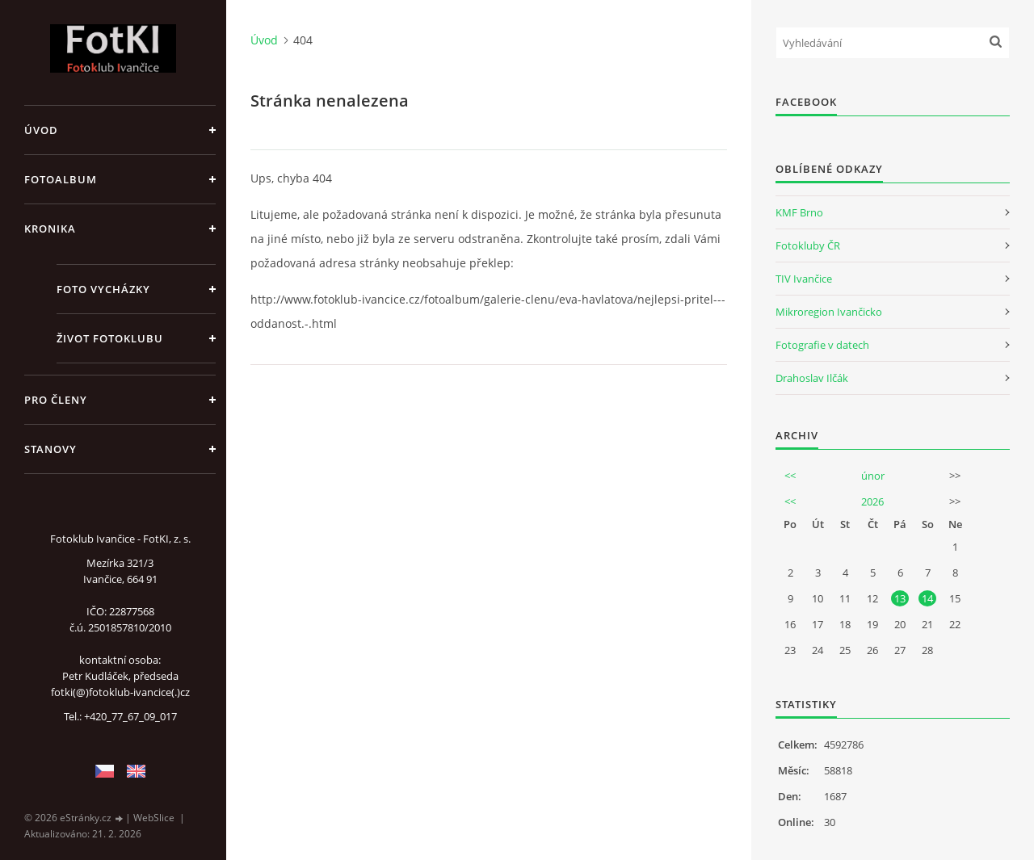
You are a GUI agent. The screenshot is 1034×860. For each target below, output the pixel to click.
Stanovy (50, 449)
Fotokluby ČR (808, 245)
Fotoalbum (60, 179)
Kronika (50, 228)
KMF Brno (799, 212)
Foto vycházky (103, 289)
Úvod (41, 130)
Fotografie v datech (822, 345)
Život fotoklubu (110, 338)
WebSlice (153, 817)
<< (790, 475)
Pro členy (55, 399)
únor (873, 475)
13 (900, 598)
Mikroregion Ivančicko (829, 311)
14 (927, 598)
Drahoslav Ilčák (812, 378)
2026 (872, 501)
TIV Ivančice (804, 278)
